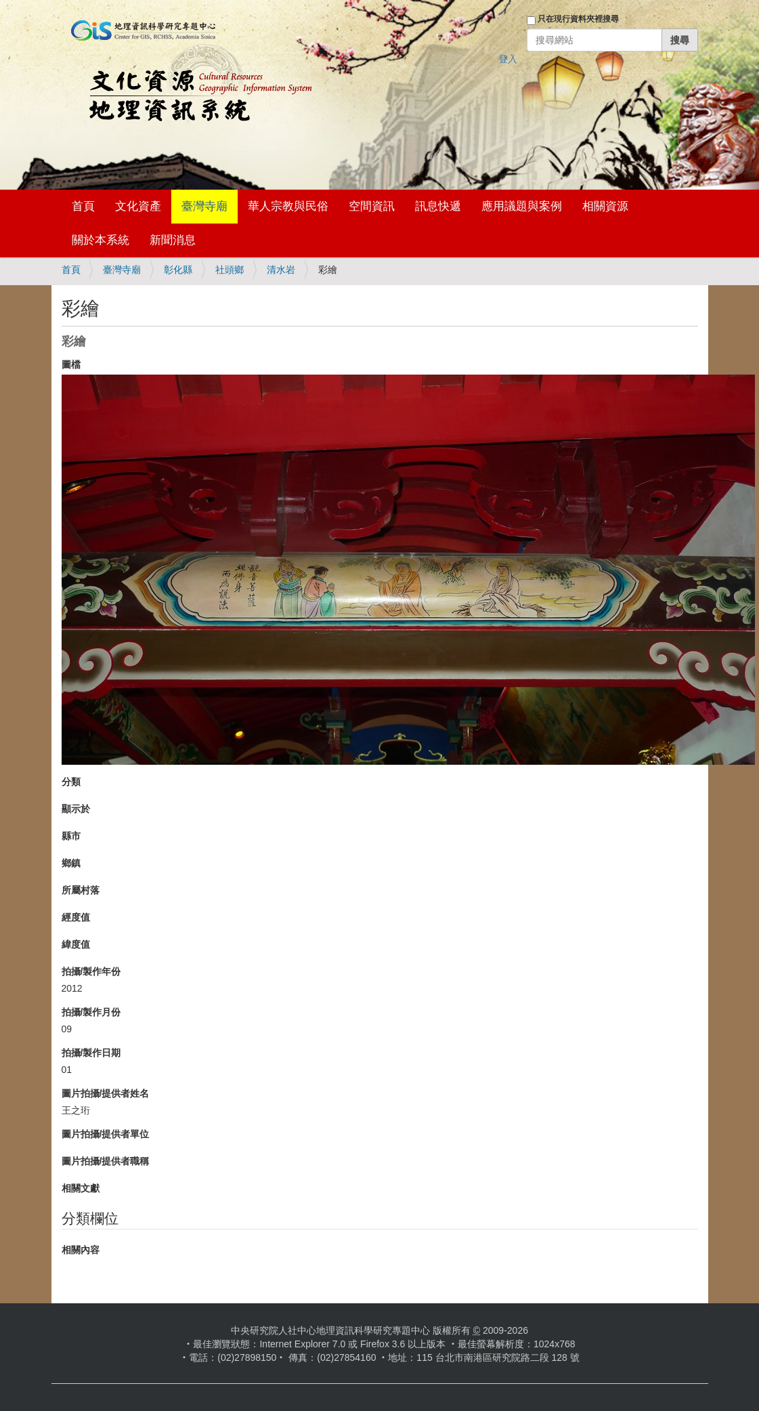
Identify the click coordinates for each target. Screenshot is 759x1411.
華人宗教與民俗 (288, 206)
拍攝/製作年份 (91, 971)
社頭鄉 (229, 269)
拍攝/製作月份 (91, 1012)
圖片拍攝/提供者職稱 (106, 1161)
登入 (507, 59)
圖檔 (71, 364)
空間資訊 (372, 206)
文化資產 (138, 206)
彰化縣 (178, 269)
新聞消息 (173, 240)
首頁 (83, 206)
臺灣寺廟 (204, 206)
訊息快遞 (438, 206)
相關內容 (81, 1249)
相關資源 (605, 206)
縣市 (71, 835)
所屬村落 (81, 890)
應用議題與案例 (521, 206)
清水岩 (281, 269)
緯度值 (76, 944)
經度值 (76, 917)
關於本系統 (100, 240)
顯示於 (76, 808)
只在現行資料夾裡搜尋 (578, 19)
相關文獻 (81, 1188)
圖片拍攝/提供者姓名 (106, 1093)
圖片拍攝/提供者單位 (106, 1134)
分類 (71, 781)
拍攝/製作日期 (91, 1052)
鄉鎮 (71, 863)
